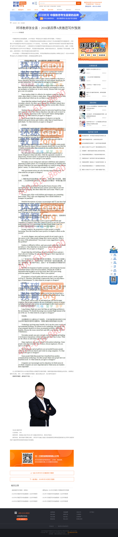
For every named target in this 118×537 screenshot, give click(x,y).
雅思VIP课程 (47, 6)
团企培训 (50, 9)
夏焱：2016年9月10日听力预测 (44, 479)
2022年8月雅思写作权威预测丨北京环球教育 (24, 494)
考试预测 (23, 23)
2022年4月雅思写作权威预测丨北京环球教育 (24, 501)
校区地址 (68, 9)
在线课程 (59, 6)
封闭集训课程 (53, 6)
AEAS (29, 9)
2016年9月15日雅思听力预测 (44, 473)
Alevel (36, 9)
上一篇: (42, 473)
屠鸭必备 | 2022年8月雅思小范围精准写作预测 (56, 490)
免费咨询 (22, 519)
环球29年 (77, 9)
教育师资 (59, 9)
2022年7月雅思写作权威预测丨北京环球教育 (55, 494)
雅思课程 (41, 6)
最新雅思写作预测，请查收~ (20, 490)
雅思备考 (20, 9)
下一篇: (42, 479)
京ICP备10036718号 (72, 532)
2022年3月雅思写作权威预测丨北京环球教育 (55, 501)
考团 (43, 9)
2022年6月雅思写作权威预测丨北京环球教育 (24, 497)
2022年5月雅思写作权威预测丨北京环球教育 (55, 497)
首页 (13, 9)
